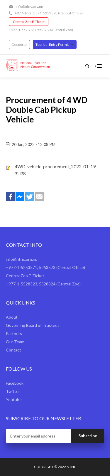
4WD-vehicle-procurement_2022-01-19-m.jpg (56, 169)
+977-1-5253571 (28, 13)
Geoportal (19, 44)
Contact (13, 349)
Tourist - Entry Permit (52, 44)
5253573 (50, 13)
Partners (14, 333)
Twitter (13, 391)
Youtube (14, 399)
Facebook (14, 383)
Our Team (15, 341)
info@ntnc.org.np (29, 6)
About (12, 316)
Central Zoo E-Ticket (29, 21)
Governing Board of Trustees (33, 325)
